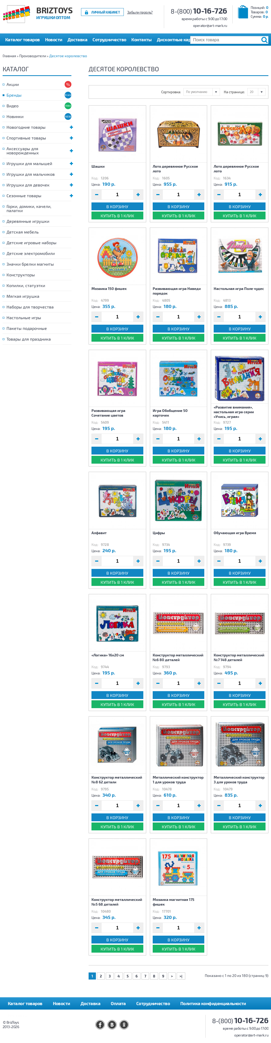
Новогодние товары (39, 127)
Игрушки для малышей (39, 163)
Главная (9, 56)
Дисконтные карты (176, 39)
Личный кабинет (105, 12)
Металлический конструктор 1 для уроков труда (178, 779)
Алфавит (99, 533)
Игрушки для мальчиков (39, 174)
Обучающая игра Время (235, 533)
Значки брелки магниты (30, 263)
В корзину (117, 206)
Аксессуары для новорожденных (39, 150)
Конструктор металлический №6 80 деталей (178, 657)
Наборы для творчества (30, 306)
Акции (13, 84)
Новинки (15, 116)
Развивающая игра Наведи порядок (177, 290)
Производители (32, 56)
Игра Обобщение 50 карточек (170, 412)
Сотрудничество (109, 39)
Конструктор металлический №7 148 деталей (239, 657)
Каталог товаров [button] (22, 39)
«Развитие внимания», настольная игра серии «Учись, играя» (234, 412)
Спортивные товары (39, 137)
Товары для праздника (29, 338)
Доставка (77, 39)
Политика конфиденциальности (213, 1003)
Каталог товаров (25, 1003)
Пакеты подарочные (27, 328)
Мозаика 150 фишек (109, 288)
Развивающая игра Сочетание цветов (108, 412)
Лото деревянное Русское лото (175, 168)
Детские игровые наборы (32, 242)
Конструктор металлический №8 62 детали (116, 779)
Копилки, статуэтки (26, 285)
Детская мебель (23, 231)
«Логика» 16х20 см (107, 655)
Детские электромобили (31, 253)
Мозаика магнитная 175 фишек (173, 901)
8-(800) (199, 11)
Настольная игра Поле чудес (239, 288)
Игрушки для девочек (39, 184)
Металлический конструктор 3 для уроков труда (239, 779)
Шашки (97, 166)
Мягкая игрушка (23, 296)
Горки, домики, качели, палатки (29, 208)
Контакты (141, 39)
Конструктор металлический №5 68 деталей (116, 901)
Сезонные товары (39, 195)
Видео (13, 105)
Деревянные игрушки (28, 221)
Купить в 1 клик (117, 215)
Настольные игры (24, 317)
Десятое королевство (68, 56)
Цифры (159, 533)
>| (181, 976)
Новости (53, 39)
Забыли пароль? (140, 12)
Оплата (118, 1003)
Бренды (14, 94)
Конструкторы (21, 274)
